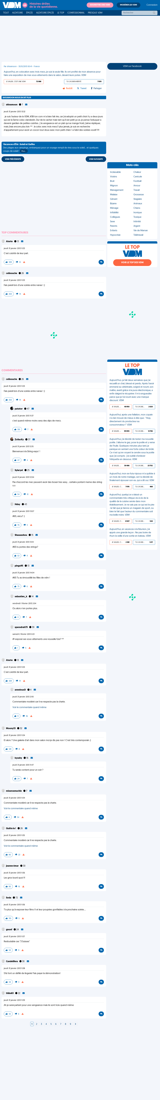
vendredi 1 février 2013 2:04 (24, 604)
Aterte (9, 241)
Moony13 (11, 728)
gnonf (9, 930)
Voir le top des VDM (132, 262)
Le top (60, 13)
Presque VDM (95, 13)
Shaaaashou (21, 535)
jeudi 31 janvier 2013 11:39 (14, 1000)
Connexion (152, 5)
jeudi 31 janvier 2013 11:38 (14, 968)
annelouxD (20, 690)
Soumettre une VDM (100, 5)
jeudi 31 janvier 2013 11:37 (23, 416)
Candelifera (12, 961)
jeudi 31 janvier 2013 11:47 (23, 765)
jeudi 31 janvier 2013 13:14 (23, 542)
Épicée (29, 13)
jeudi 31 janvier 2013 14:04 (23, 573)
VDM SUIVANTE (96, 159)
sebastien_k (21, 597)
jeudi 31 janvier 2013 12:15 (23, 447)
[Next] (75, 1024)
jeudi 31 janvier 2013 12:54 (23, 477)
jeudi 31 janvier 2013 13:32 (14, 112)
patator (19, 409)
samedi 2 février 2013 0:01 (23, 634)
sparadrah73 (21, 627)
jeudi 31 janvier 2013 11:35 (14, 835)
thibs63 (10, 993)
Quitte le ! (11, 828)
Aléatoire (17, 13)
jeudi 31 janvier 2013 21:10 (23, 697)
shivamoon (12, 105)
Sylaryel (19, 470)
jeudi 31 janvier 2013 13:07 (23, 511)
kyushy (18, 758)
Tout (6, 13)
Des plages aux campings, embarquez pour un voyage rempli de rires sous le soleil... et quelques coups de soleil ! (50, 148)
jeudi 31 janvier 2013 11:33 (14, 248)
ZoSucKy (19, 440)
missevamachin (14, 791)
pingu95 (19, 566)
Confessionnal (76, 13)
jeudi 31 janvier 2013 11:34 (14, 735)
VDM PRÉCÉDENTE (13, 159)
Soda (9, 898)
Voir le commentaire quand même (29, 707)
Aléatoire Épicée (45, 13)
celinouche (12, 273)
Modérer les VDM (128, 5)
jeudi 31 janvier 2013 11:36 (14, 873)
